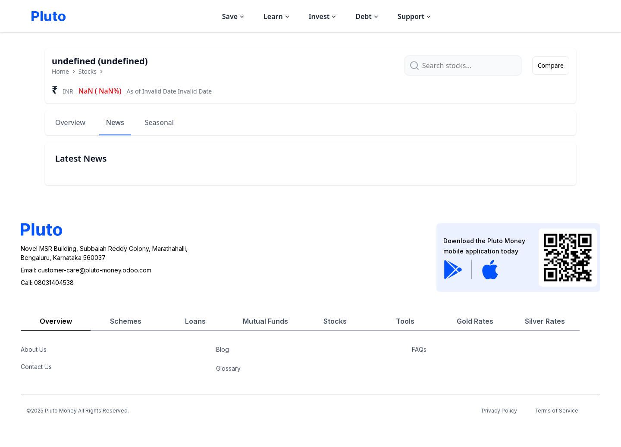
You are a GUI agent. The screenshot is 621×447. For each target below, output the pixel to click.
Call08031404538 (47, 282)
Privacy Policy (499, 410)
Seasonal (159, 122)
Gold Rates (475, 321)
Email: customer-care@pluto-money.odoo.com (86, 270)
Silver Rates (545, 321)
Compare (551, 65)
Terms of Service (556, 410)
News (115, 122)
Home (60, 71)
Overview (70, 122)
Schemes (125, 321)
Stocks (87, 71)
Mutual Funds (265, 321)
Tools (405, 321)
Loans (195, 321)
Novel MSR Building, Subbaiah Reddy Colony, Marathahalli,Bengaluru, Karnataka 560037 (104, 253)
